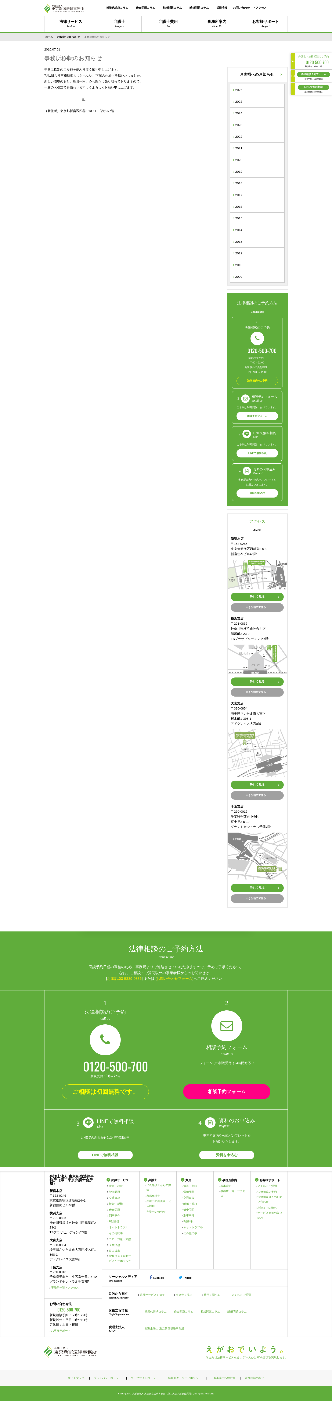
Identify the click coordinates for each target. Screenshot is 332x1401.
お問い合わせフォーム (174, 978)
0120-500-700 (262, 350)
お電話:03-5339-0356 (124, 978)
